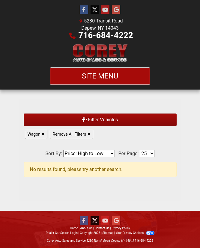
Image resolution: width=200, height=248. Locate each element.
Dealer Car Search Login (62, 233)
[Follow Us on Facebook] (84, 9)
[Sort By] (89, 153)
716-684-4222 (105, 35)
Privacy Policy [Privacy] (121, 228)
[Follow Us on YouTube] (105, 9)
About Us (86, 228)
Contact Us (102, 228)
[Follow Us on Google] (116, 9)
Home (74, 228)
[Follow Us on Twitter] (95, 9)
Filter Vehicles (100, 120)
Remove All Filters (71, 134)
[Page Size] (147, 153)
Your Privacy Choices (135, 233)
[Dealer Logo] (100, 53)
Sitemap (107, 233)
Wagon (36, 134)
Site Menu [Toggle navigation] (100, 76)
